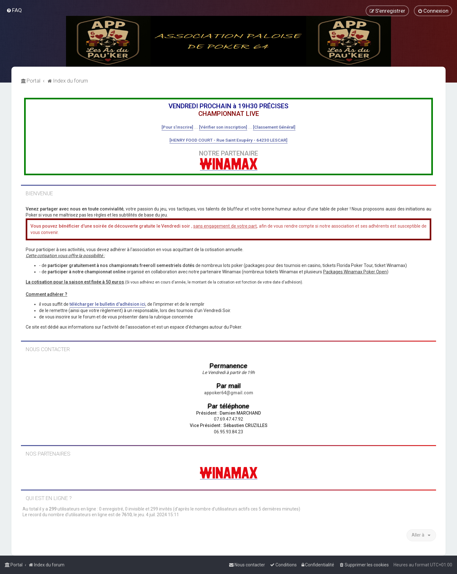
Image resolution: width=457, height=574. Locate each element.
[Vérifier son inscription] (223, 127)
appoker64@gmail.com (228, 392)
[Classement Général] (274, 127)
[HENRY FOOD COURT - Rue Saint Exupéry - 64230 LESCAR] (228, 140)
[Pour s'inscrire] (177, 127)
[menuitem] (14, 10)
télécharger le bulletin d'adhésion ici (107, 304)
